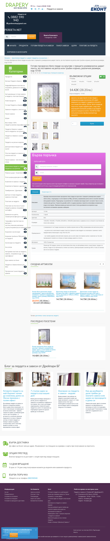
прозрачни (49, 315)
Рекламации (34, 496)
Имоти (75, 532)
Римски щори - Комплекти (14, 173)
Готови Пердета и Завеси (42, 46)
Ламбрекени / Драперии (13, 190)
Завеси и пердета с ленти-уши (15, 109)
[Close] (36, 530)
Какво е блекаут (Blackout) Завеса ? (59, 522)
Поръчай (37, 178)
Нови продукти (10, 101)
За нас (6, 492)
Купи (92, 124)
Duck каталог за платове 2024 (82, 530)
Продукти (23, 46)
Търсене (31, 36)
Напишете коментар (57, 73)
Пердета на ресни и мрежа (14, 142)
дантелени (38, 315)
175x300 (89, 81)
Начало (11, 46)
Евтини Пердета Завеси (13, 81)
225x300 (96, 81)
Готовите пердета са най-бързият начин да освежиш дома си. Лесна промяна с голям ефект (13, 396)
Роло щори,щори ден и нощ (14, 177)
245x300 (73, 84)
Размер (72, 78)
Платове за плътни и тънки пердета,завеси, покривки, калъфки (14, 208)
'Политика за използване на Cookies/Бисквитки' (17, 529)
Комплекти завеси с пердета (15, 182)
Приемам (14, 535)
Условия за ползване (11, 496)
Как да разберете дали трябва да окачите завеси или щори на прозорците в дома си (96, 396)
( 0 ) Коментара (45, 73)
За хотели (8, 247)
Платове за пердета (88, 46)
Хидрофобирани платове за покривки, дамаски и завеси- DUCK (15, 88)
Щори (74, 46)
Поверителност (9, 494)
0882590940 (32, 478)
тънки (44, 315)
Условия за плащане (11, 498)
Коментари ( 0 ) (46, 192)
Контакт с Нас (35, 494)
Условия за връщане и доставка (14, 501)
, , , (87, 494)
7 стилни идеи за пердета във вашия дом (40, 393)
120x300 (73, 81)
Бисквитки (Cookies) (37, 501)
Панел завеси (62, 46)
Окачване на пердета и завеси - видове (68, 392)
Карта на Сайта (35, 498)
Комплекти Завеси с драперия (15, 186)
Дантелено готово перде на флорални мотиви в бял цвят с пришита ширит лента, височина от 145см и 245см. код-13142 (91, 294)
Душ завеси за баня (12, 260)
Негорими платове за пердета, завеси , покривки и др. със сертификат (16, 254)
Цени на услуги (35, 492)
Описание (35, 192)
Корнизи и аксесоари (17, 52)
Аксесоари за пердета (13, 243)
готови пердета (63, 536)
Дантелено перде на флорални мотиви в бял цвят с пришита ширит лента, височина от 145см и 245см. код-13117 (68, 294)
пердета (56, 315)
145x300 (81, 81)
